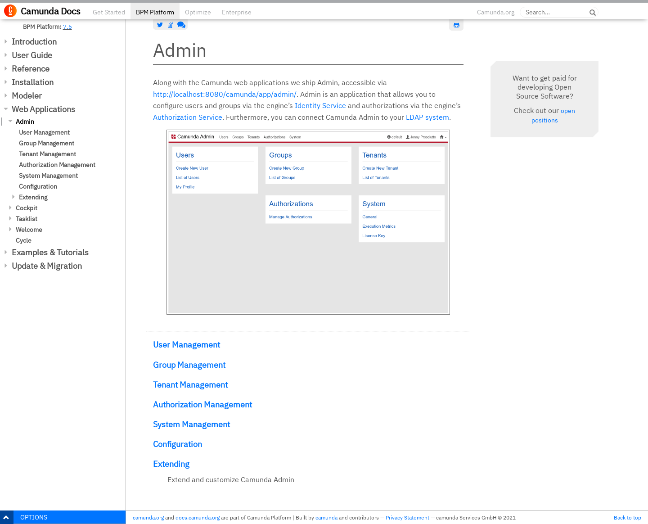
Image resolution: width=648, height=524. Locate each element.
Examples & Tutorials (50, 252)
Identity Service (320, 105)
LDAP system (427, 117)
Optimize (198, 12)
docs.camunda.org (198, 517)
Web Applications (43, 109)
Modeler (27, 95)
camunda (326, 517)
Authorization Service (187, 117)
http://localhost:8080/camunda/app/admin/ (225, 94)
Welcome (29, 230)
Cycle (24, 240)
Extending (33, 197)
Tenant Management (47, 154)
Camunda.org (495, 12)
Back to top (627, 517)
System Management (48, 176)
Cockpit (26, 208)
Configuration (38, 186)
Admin (25, 121)
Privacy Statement (407, 517)
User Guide (32, 55)
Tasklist (26, 219)
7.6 (67, 27)
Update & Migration (47, 266)
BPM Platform (155, 12)
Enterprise (237, 12)
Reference (31, 68)
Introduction (34, 41)
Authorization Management (57, 165)
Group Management (46, 143)
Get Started (109, 12)
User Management (44, 132)
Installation (33, 82)
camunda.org (148, 517)
